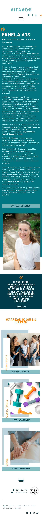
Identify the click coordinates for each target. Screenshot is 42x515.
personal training (7, 409)
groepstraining (6, 363)
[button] (21, 19)
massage (7, 463)
